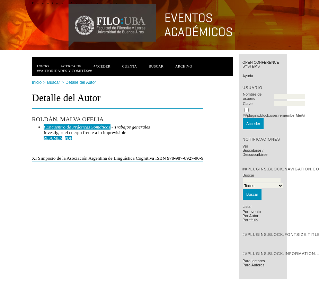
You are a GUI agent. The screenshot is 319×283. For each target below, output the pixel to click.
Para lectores (253, 261)
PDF (68, 138)
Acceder (101, 66)
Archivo (183, 66)
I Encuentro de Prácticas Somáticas (77, 127)
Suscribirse (251, 150)
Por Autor (250, 216)
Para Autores (253, 265)
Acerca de (71, 66)
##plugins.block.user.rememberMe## (274, 115)
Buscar (156, 66)
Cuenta (129, 66)
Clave (247, 103)
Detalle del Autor (80, 82)
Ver (245, 146)
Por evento (251, 212)
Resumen (53, 138)
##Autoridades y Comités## (64, 71)
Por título (250, 220)
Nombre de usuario (252, 96)
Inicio (43, 66)
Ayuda (247, 76)
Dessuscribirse (254, 154)
